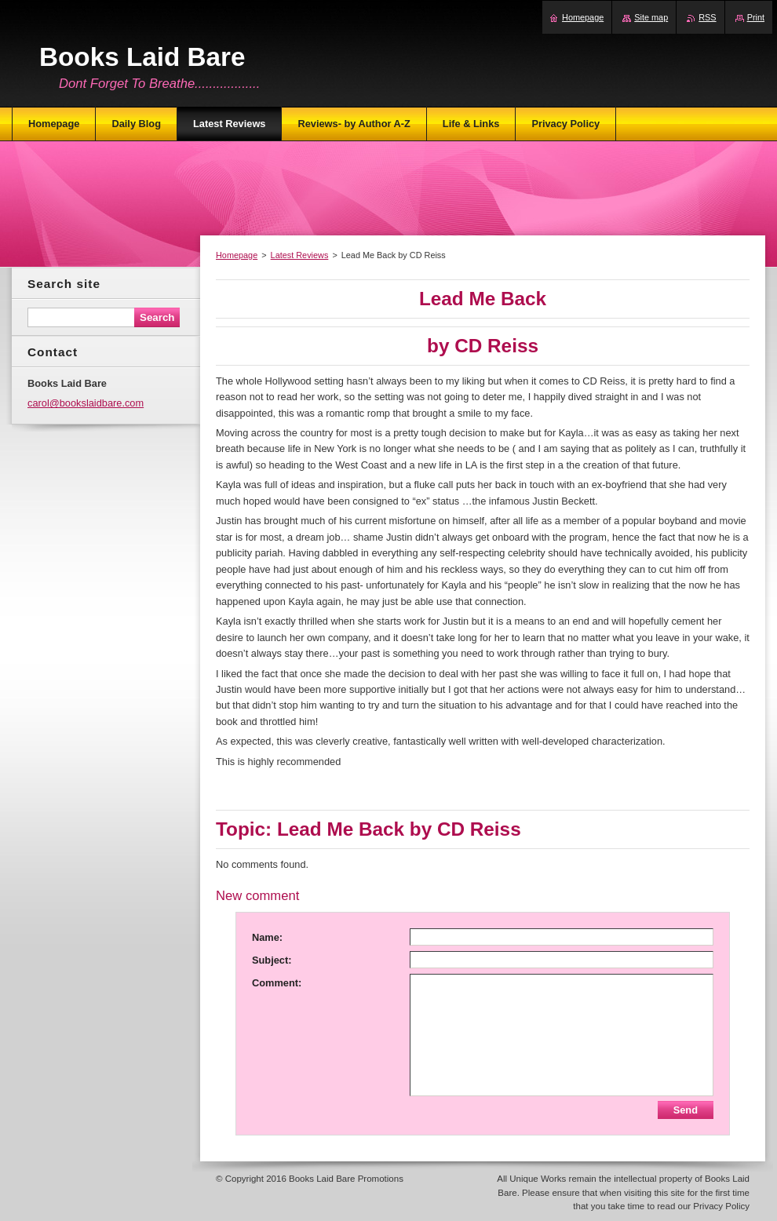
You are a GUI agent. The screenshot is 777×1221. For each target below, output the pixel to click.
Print (755, 17)
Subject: (271, 960)
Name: (267, 937)
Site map (651, 17)
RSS (707, 17)
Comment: (276, 983)
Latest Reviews (300, 255)
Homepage (236, 255)
